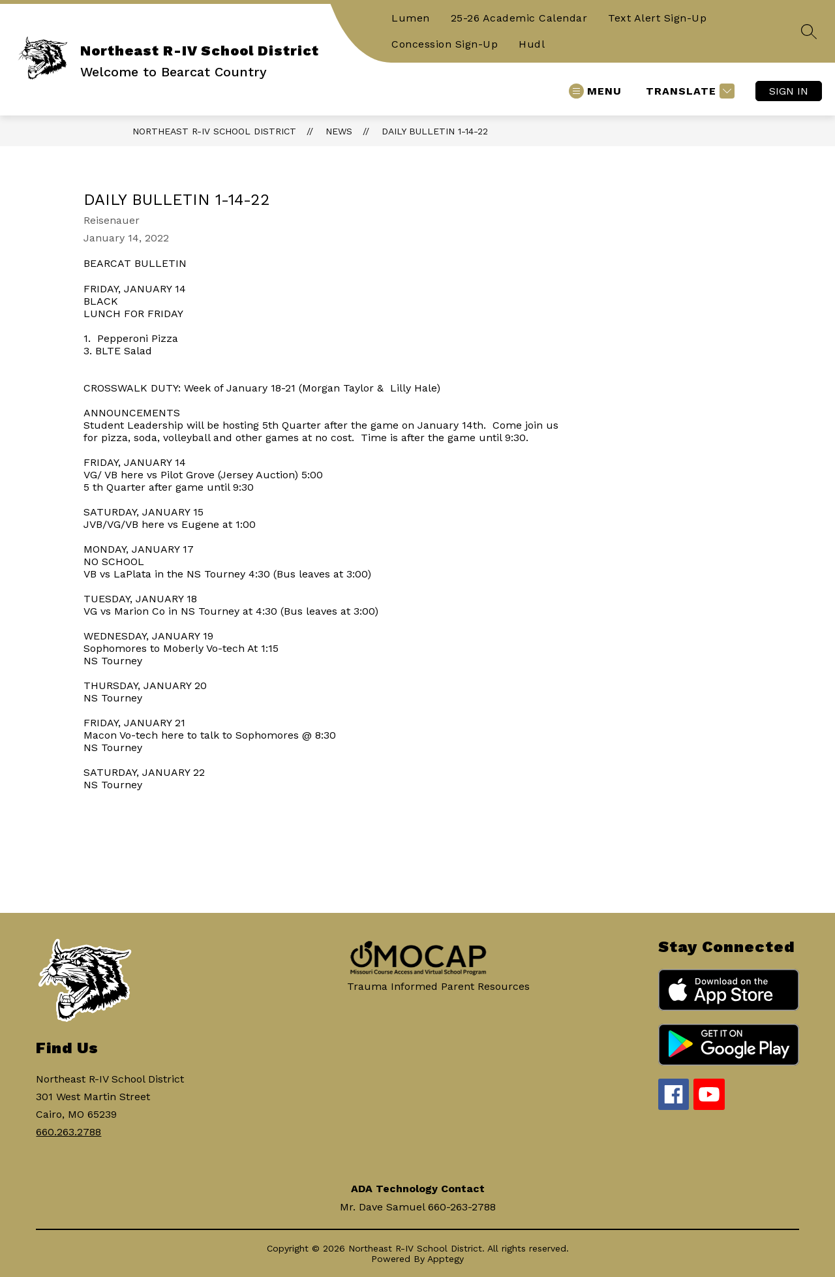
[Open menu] (595, 91)
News (339, 131)
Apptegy (445, 1259)
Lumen (410, 18)
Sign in (788, 91)
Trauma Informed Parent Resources (438, 986)
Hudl (532, 44)
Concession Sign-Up (444, 44)
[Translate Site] (689, 91)
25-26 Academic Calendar (519, 18)
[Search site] (809, 31)
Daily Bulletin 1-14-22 (435, 131)
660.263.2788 (68, 1132)
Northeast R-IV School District (214, 131)
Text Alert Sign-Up (657, 18)
